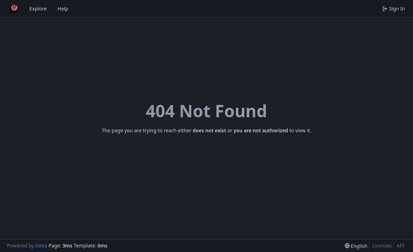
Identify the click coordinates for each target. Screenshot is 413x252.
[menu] (356, 246)
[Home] (13, 8)
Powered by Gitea (27, 245)
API (400, 245)
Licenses (382, 245)
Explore (38, 8)
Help (62, 8)
